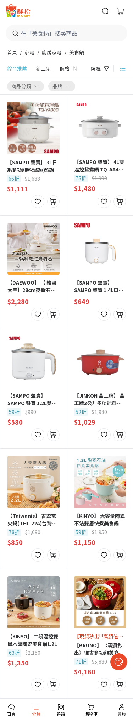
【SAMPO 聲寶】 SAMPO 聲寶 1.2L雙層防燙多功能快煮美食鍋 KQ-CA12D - (32, 399)
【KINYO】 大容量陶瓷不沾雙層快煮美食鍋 (99, 519)
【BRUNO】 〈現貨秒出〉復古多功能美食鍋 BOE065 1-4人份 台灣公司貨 (99, 649)
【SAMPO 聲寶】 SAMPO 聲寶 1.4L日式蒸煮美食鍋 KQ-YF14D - (99, 286)
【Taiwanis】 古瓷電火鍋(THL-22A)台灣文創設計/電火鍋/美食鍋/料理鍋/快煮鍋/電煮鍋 (32, 519)
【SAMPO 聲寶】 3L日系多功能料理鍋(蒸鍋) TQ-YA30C (32, 166)
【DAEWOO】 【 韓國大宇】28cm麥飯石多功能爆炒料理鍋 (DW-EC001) (31, 286)
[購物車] (120, 11)
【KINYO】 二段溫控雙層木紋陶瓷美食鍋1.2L (32, 640)
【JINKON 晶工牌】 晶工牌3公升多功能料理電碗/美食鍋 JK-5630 (99, 399)
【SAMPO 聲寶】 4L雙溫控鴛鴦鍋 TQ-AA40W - (100, 165)
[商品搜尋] (105, 11)
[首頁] (18, 10)
